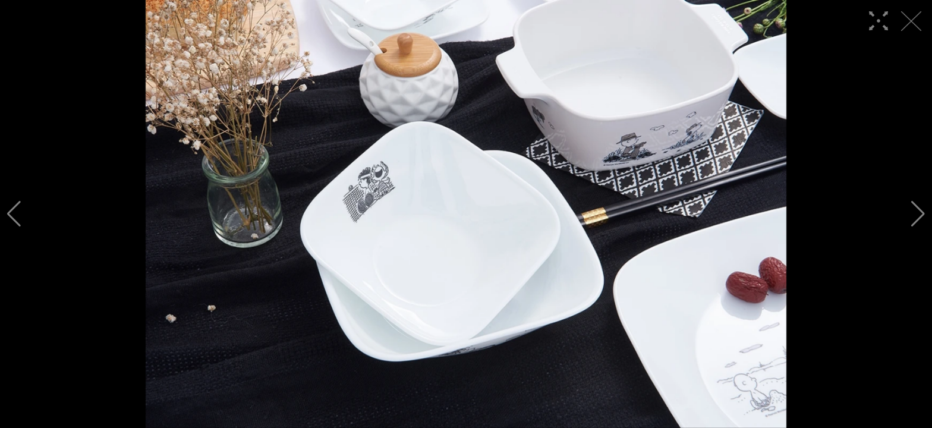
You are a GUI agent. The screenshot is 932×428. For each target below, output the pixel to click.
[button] (14, 214)
